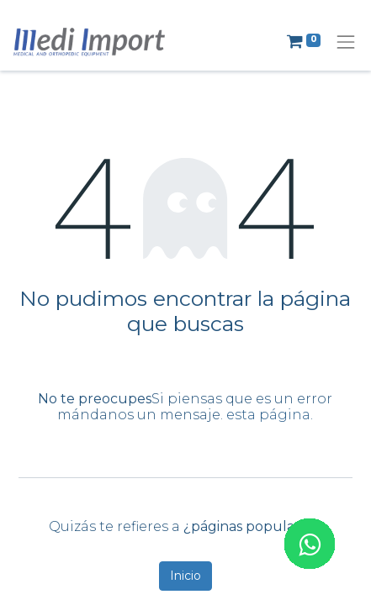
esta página (268, 415)
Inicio (185, 575)
